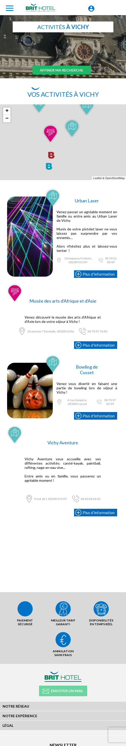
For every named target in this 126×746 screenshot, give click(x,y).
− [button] (7, 119)
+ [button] (7, 111)
